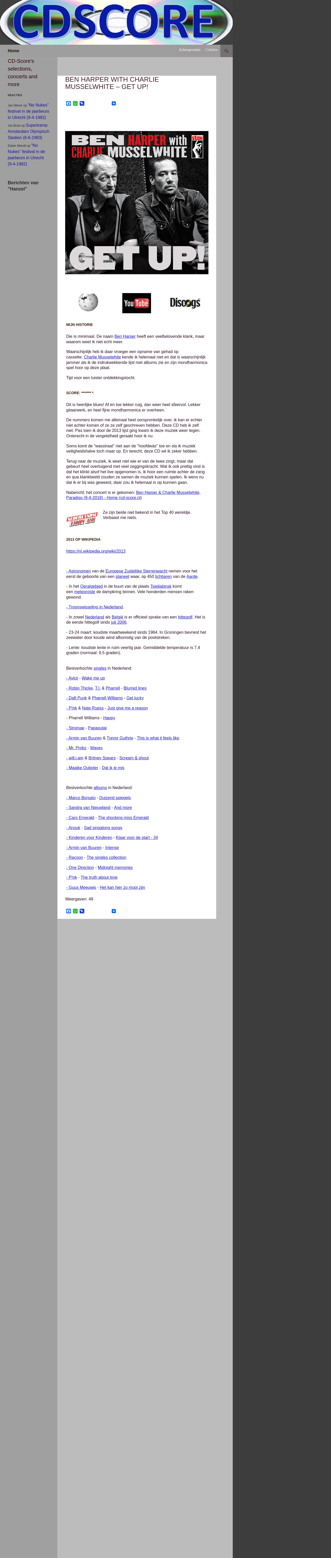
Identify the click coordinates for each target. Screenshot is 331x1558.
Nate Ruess (93, 708)
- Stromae (75, 728)
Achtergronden (189, 50)
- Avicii (72, 678)
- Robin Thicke (79, 688)
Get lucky (135, 698)
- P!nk (71, 708)
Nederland (94, 617)
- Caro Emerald (80, 817)
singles (100, 668)
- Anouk (73, 828)
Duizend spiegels (115, 798)
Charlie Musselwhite (102, 357)
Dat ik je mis (113, 768)
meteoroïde (84, 592)
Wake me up (93, 678)
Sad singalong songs (103, 828)
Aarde (192, 576)
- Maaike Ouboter (82, 768)
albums (100, 787)
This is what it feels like (158, 738)
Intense (112, 847)
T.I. (98, 688)
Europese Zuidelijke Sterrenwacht (136, 571)
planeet (122, 576)
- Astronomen (78, 571)
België (117, 617)
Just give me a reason (127, 708)
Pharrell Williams (107, 698)
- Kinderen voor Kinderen (89, 837)
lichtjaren (163, 576)
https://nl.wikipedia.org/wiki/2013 (95, 551)
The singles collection (106, 857)
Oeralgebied (91, 586)
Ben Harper (125, 336)
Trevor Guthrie (120, 738)
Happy (109, 718)
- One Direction (80, 867)
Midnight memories (115, 867)
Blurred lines (135, 688)
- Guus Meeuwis (81, 887)
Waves (96, 748)
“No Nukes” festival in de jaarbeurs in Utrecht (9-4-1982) (28, 111)
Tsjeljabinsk (161, 586)
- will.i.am (75, 758)
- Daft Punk (76, 698)
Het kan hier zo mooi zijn (122, 887)
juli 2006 (118, 622)
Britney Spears (102, 758)
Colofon (211, 50)
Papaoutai (97, 728)
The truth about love (99, 877)
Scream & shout (134, 758)
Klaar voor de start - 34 (137, 837)
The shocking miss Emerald (123, 817)
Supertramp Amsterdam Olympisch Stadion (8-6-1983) (28, 131)
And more (123, 807)
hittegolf (185, 617)
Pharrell (113, 688)
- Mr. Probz (76, 748)
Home (13, 51)
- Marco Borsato (81, 798)
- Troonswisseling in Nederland (94, 607)
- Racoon (74, 857)
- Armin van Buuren (84, 738)
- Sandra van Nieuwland (88, 807)
